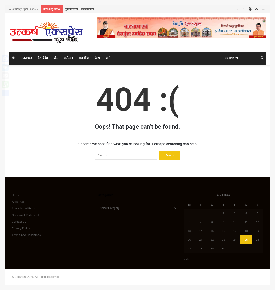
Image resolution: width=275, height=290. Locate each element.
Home (16, 195)
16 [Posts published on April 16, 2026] (223, 231)
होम (13, 58)
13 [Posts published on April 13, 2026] (189, 231)
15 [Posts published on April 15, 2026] (212, 231)
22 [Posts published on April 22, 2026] (212, 239)
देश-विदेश (43, 58)
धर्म (107, 58)
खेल (56, 58)
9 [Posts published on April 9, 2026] (223, 222)
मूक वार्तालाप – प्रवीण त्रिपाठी (79, 9)
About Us (18, 201)
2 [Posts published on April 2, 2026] (223, 213)
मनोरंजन (68, 58)
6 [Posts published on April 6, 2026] (189, 222)
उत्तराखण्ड (26, 58)
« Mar (187, 259)
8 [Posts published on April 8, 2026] (212, 222)
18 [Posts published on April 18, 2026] (246, 231)
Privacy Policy (21, 228)
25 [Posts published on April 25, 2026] (246, 239)
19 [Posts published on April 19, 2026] (257, 231)
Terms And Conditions (26, 235)
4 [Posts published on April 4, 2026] (246, 213)
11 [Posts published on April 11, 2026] (246, 222)
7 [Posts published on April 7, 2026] (201, 222)
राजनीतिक (84, 58)
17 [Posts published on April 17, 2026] (234, 231)
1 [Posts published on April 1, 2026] (212, 213)
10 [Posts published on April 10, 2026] (234, 222)
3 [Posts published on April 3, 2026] (234, 213)
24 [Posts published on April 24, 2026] (234, 239)
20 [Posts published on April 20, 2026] (189, 239)
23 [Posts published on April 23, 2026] (223, 239)
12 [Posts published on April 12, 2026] (257, 222)
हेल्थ (97, 58)
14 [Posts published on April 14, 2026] (200, 231)
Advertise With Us (23, 208)
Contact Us (19, 221)
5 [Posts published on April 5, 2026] (257, 213)
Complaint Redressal (25, 215)
